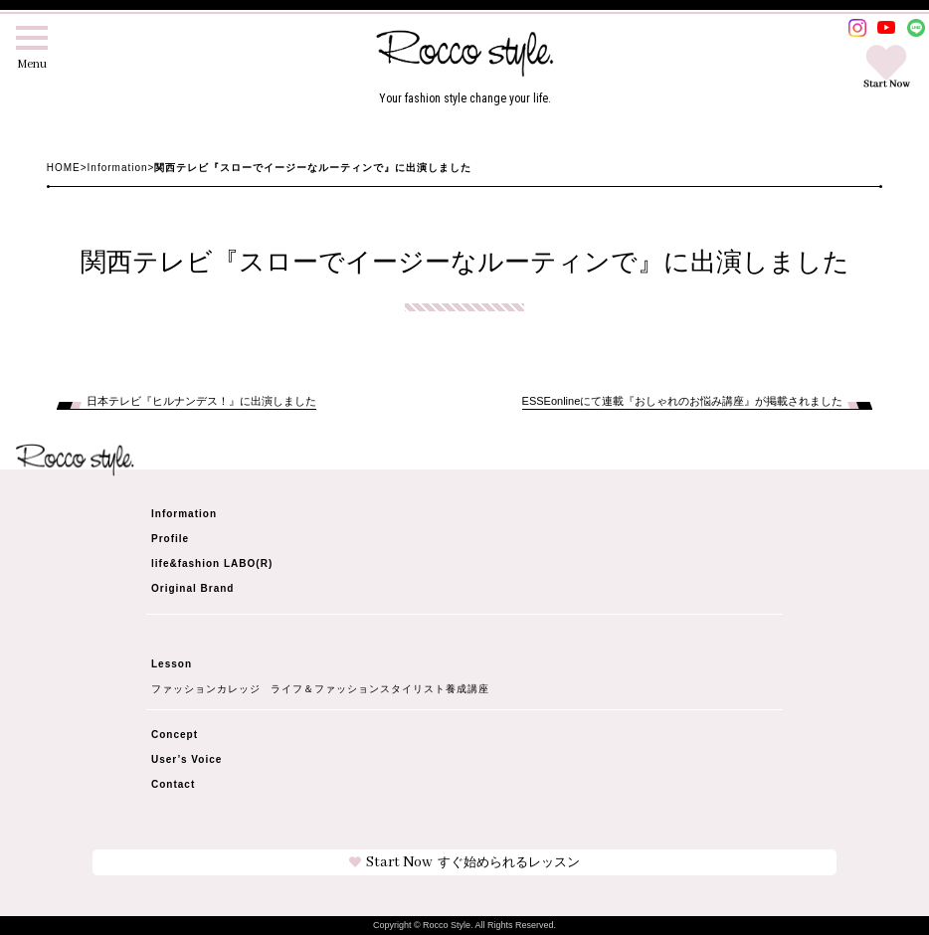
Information (118, 167)
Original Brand (192, 588)
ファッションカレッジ (206, 689)
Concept (174, 734)
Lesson (171, 663)
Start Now (464, 862)
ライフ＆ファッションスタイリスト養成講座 (380, 689)
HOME (64, 167)
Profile (170, 538)
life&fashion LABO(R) (212, 563)
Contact (173, 784)
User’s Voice (186, 759)
